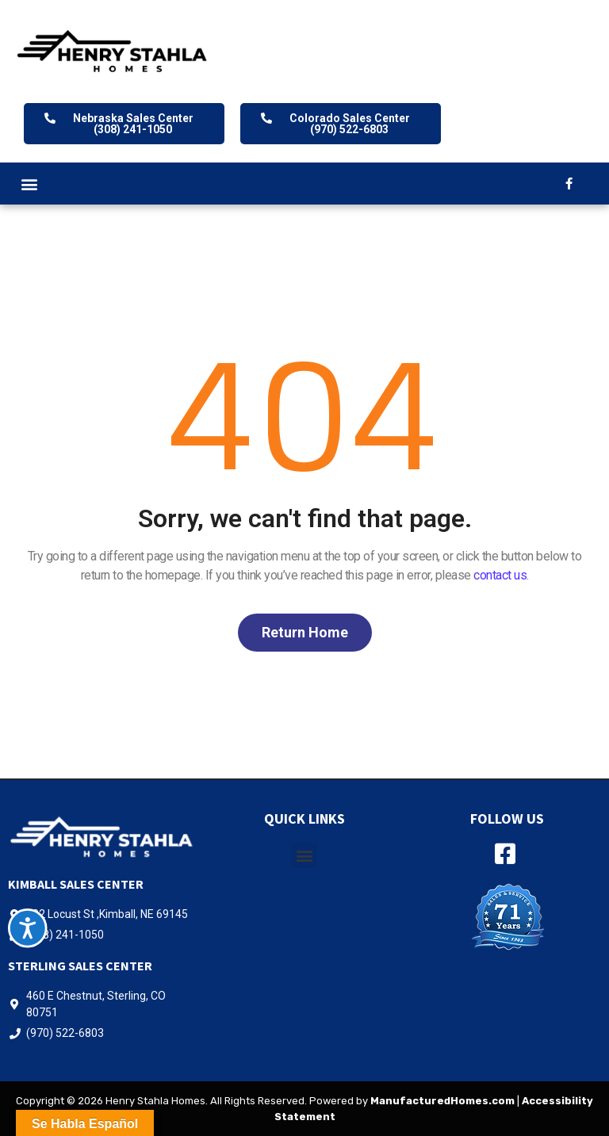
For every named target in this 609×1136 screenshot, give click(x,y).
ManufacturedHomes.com (442, 1101)
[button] (29, 183)
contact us (500, 575)
